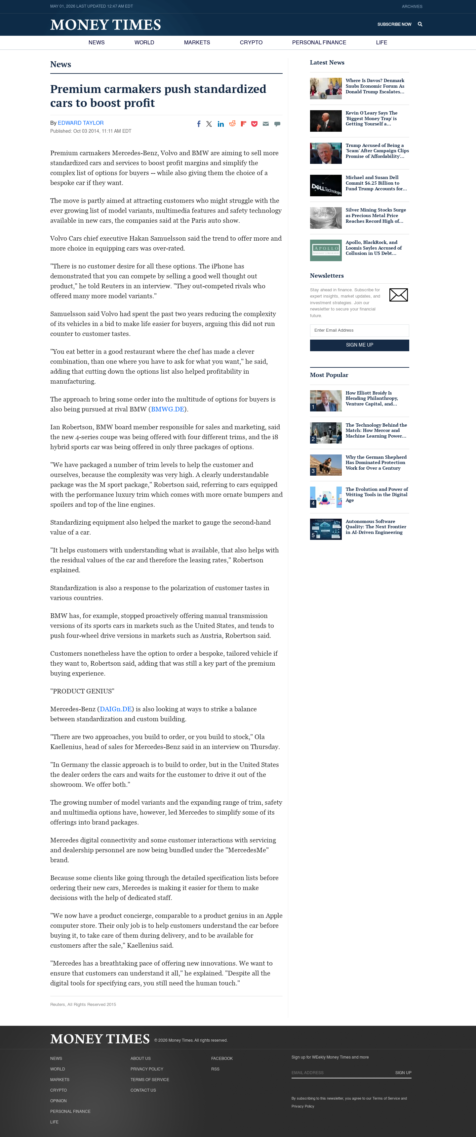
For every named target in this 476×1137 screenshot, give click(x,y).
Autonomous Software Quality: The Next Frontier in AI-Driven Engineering (376, 527)
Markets (197, 43)
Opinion (58, 1101)
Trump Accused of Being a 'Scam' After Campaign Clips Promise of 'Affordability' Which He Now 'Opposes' (377, 153)
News (97, 43)
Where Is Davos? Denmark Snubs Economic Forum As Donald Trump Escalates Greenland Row (375, 88)
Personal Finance (319, 43)
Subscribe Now (394, 25)
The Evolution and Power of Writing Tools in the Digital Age (377, 494)
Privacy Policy (147, 1069)
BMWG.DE (167, 409)
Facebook (222, 1059)
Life (381, 43)
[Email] (265, 124)
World (144, 43)
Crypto (251, 43)
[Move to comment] (277, 124)
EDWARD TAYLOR (81, 123)
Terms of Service (150, 1080)
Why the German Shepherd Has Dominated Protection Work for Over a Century (376, 462)
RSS (215, 1069)
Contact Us (143, 1091)
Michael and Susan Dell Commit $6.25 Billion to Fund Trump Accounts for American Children (374, 185)
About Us (141, 1059)
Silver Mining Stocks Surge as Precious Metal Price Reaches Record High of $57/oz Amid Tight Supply (376, 218)
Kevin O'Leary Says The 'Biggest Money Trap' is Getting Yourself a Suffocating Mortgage (372, 121)
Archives (412, 7)
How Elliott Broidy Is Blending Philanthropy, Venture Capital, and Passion (372, 401)
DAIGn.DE (116, 709)
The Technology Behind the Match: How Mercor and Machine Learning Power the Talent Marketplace (376, 433)
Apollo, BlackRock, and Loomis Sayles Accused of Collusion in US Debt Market (374, 250)
